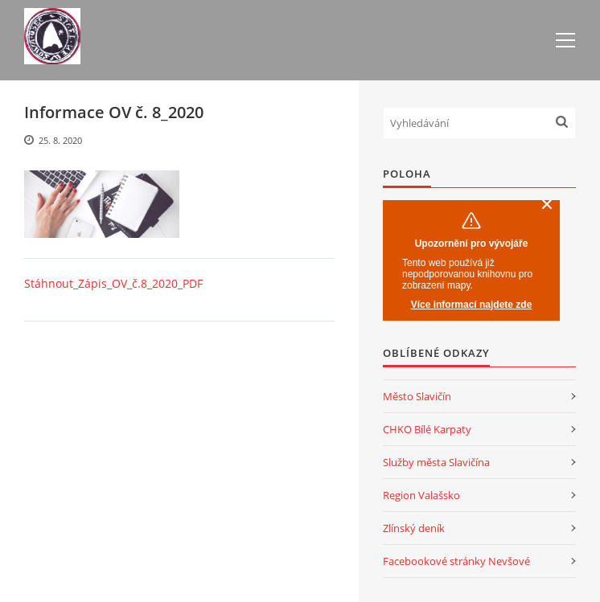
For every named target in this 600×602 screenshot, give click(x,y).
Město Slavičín (417, 396)
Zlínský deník (414, 528)
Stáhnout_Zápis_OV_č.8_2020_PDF (113, 283)
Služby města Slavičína (436, 462)
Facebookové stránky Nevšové (456, 561)
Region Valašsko (421, 495)
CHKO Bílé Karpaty (427, 429)
